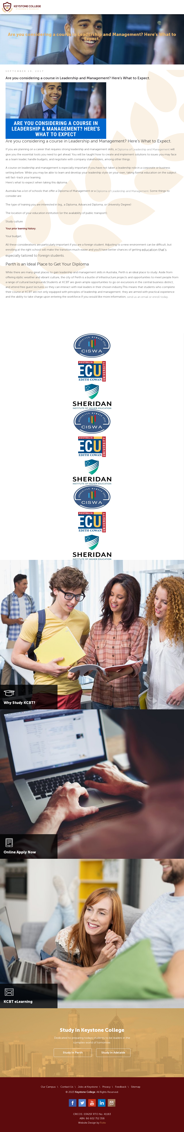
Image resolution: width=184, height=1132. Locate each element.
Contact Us (66, 1086)
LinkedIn (101, 1103)
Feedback (120, 1086)
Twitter (82, 1103)
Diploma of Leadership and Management (143, 149)
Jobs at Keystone (88, 1086)
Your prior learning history (20, 228)
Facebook (72, 1103)
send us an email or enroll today (147, 297)
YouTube (92, 1103)
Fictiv (103, 1122)
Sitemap (135, 1086)
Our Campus (48, 1086)
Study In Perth (73, 1052)
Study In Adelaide (113, 1052)
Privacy (106, 1086)
